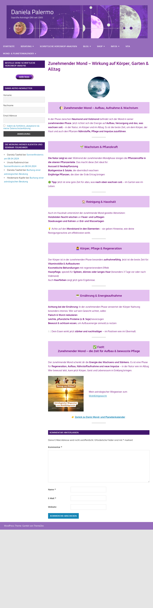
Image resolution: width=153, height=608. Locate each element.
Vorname (7, 95)
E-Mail (52, 498)
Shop (100, 46)
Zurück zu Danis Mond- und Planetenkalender (100, 417)
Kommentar (55, 447)
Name (52, 489)
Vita (128, 46)
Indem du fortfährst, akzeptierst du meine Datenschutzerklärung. (21, 127)
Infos (114, 46)
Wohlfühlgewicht (98, 395)
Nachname (8, 105)
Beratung (26, 46)
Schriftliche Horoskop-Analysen (58, 46)
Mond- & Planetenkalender (18, 53)
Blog (86, 46)
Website (52, 506)
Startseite (9, 46)
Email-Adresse (10, 115)
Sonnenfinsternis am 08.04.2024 (20, 166)
